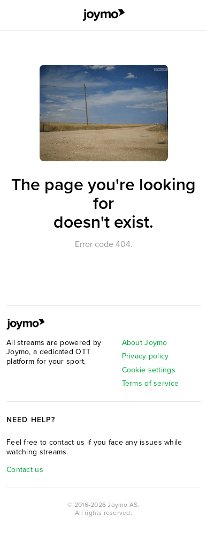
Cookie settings (148, 370)
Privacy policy (145, 356)
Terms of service (150, 383)
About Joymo (144, 342)
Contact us (24, 469)
